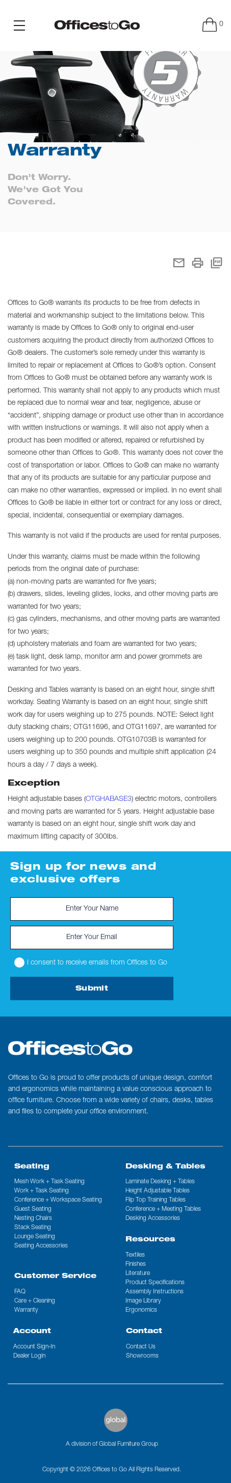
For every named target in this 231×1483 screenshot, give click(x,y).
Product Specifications (155, 1283)
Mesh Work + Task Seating (49, 1182)
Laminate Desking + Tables (160, 1182)
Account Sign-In (34, 1347)
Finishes (135, 1264)
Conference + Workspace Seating (58, 1200)
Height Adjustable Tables (157, 1191)
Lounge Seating (34, 1237)
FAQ (19, 1292)
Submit (91, 989)
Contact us (141, 1347)
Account (32, 1331)
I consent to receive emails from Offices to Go (90, 962)
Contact (144, 1331)
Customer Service (55, 1276)
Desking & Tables (165, 1166)
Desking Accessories (152, 1218)
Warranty (26, 1310)
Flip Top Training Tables (155, 1200)
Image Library (143, 1301)
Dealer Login (29, 1356)
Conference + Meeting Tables (163, 1209)
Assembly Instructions (154, 1292)
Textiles (135, 1255)
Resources (150, 1239)
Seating (31, 1166)
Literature (137, 1273)
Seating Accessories (41, 1246)
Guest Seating (33, 1209)
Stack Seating (32, 1228)
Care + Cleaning (34, 1301)
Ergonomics (141, 1310)
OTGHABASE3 (109, 799)
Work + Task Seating (41, 1191)
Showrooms (142, 1356)
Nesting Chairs (33, 1218)
